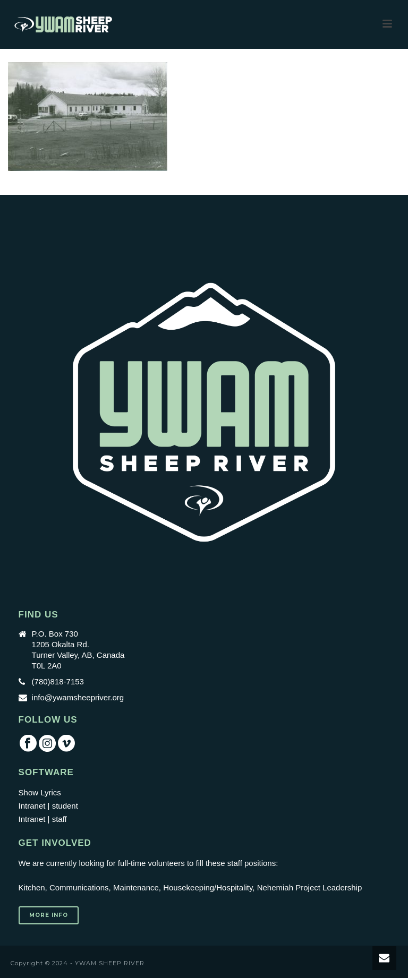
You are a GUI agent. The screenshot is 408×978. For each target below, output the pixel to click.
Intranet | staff (43, 818)
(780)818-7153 (58, 681)
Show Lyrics (40, 792)
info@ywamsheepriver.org (78, 697)
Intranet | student (48, 805)
